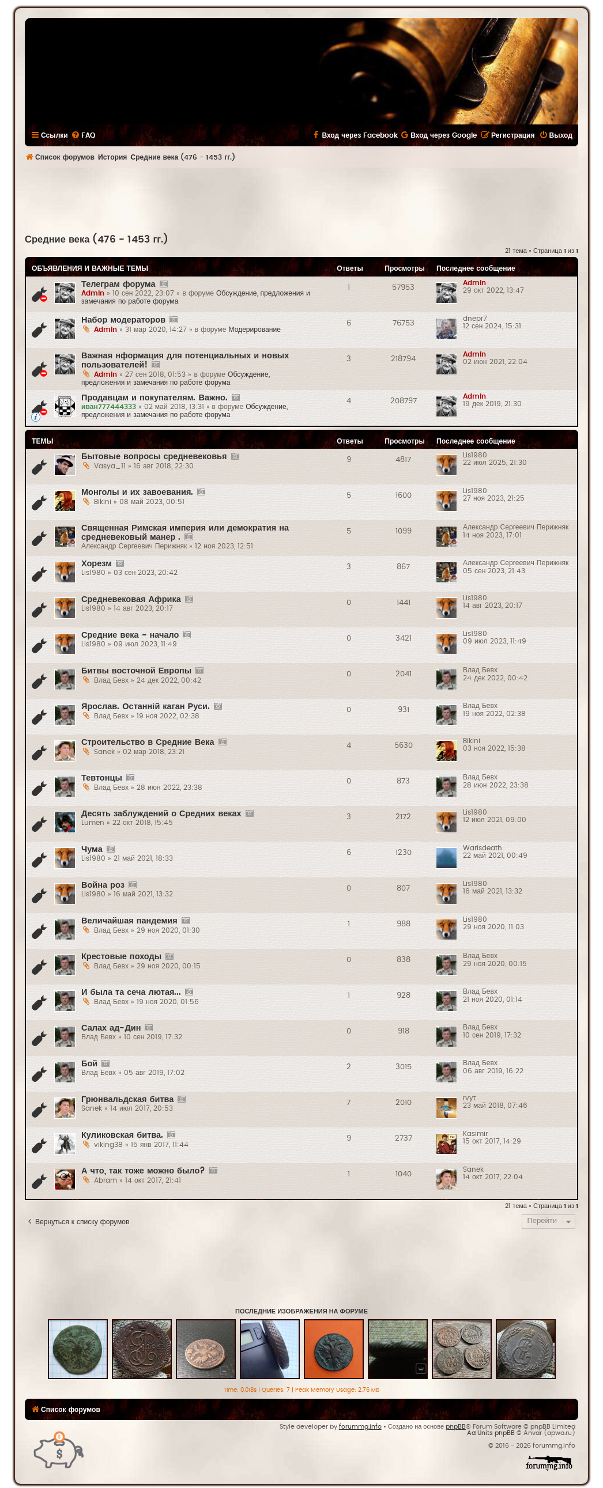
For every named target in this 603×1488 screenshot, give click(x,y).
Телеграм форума (118, 284)
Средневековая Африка (131, 599)
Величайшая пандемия (129, 921)
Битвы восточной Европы (136, 671)
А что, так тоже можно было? (143, 1171)
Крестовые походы (121, 956)
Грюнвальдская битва (127, 1099)
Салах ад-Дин (111, 1028)
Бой (89, 1063)
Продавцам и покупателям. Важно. (154, 397)
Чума (92, 849)
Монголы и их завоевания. (137, 492)
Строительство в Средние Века (147, 742)
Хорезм (96, 563)
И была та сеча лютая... (131, 992)
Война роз (103, 885)
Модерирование (254, 329)
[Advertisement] (301, 199)
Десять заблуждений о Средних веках (161, 813)
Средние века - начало (130, 635)
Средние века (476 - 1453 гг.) (96, 239)
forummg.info (360, 1426)
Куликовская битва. (122, 1135)
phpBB (456, 1426)
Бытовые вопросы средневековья (154, 456)
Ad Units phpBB (491, 1433)
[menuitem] (83, 135)
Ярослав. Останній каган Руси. (145, 706)
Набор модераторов (123, 320)
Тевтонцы (101, 778)
